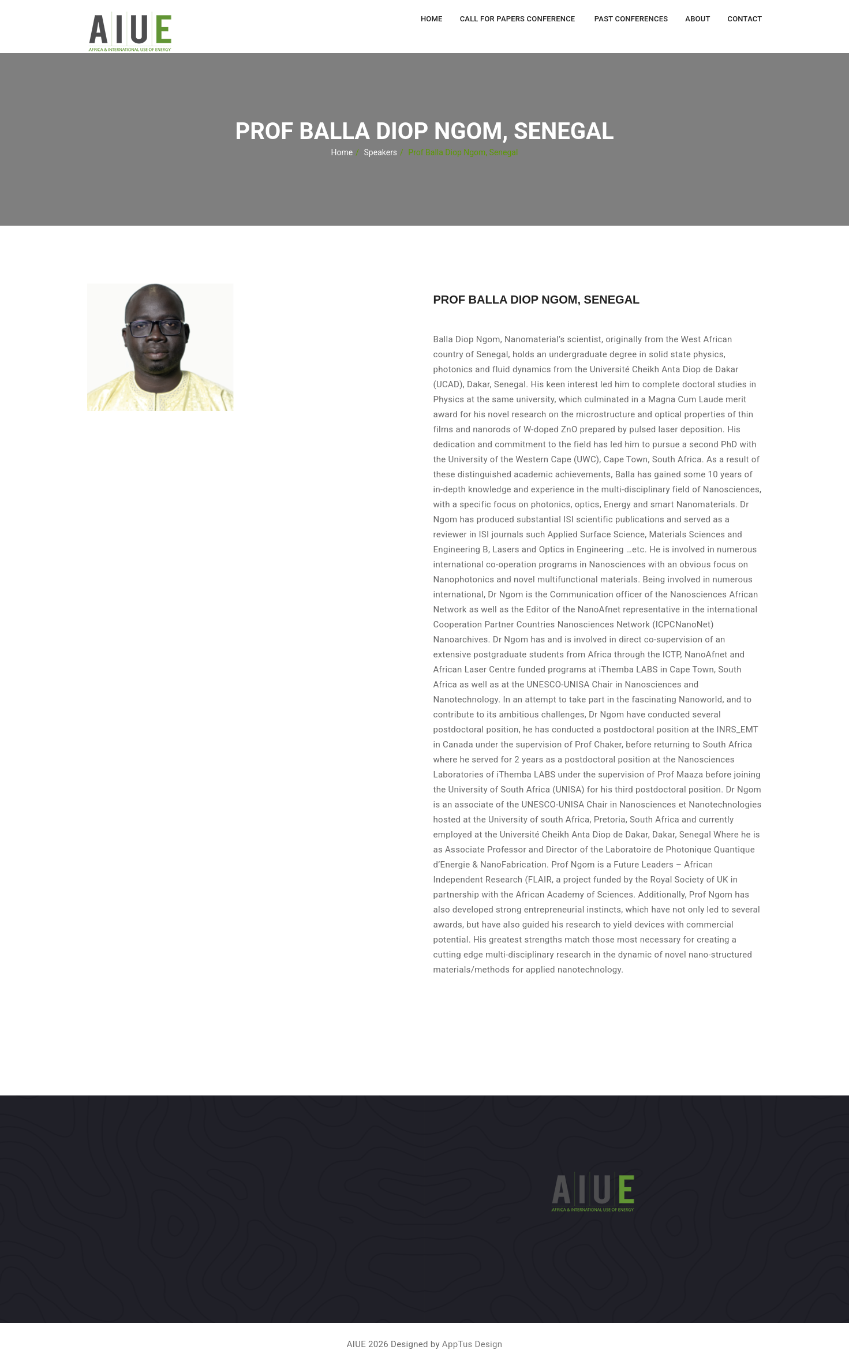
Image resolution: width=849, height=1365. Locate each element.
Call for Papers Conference (517, 18)
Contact (745, 18)
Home (432, 18)
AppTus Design (472, 1344)
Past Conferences (630, 18)
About (697, 18)
